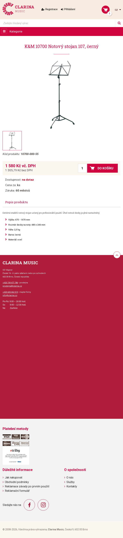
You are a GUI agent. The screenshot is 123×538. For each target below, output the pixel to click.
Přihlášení (69, 9)
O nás (69, 477)
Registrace (51, 9)
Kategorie (16, 31)
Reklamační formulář (17, 490)
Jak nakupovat (13, 477)
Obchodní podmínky (17, 482)
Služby (70, 482)
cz (116, 9)
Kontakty (71, 486)
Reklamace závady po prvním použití (27, 486)
